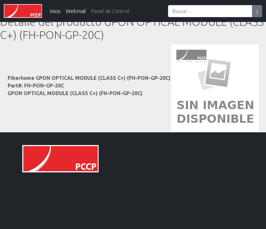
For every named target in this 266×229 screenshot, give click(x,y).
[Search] (210, 11)
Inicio (55, 11)
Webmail (76, 11)
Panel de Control (110, 11)
